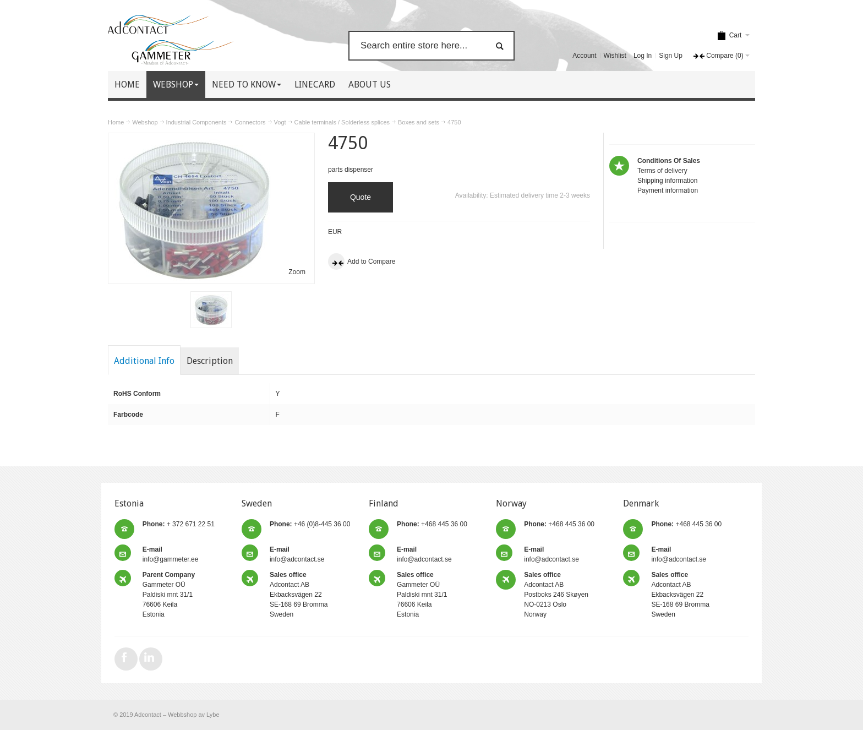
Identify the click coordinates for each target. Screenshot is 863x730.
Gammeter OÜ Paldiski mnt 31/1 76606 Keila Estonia (169, 594)
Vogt (280, 122)
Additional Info (144, 361)
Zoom (296, 272)
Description (210, 361)
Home (116, 122)
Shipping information (667, 180)
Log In (642, 55)
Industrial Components (196, 122)
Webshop (144, 122)
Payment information (667, 190)
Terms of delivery (662, 171)
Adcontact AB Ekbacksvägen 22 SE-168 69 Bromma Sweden (298, 594)
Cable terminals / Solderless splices (342, 122)
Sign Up (670, 55)
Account (584, 55)
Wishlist (615, 55)
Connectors (249, 122)
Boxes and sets (418, 122)
